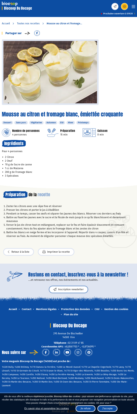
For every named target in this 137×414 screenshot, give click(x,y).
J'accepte (107, 408)
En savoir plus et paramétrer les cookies (46, 408)
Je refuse (85, 408)
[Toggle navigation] (133, 8)
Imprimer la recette (56, 251)
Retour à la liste (18, 251)
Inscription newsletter (68, 289)
